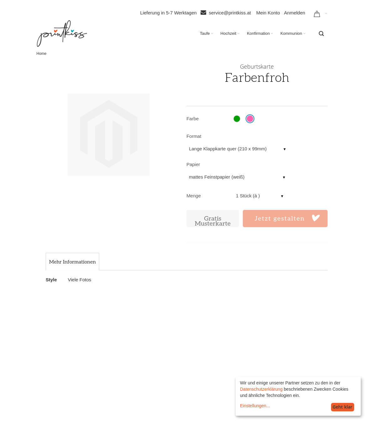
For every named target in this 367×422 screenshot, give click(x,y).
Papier (193, 164)
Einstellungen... (255, 405)
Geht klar (342, 407)
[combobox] (321, 33)
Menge (193, 195)
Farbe (192, 118)
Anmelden (294, 12)
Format (193, 136)
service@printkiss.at (230, 12)
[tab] (72, 262)
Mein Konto (268, 12)
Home (42, 53)
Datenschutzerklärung (261, 389)
